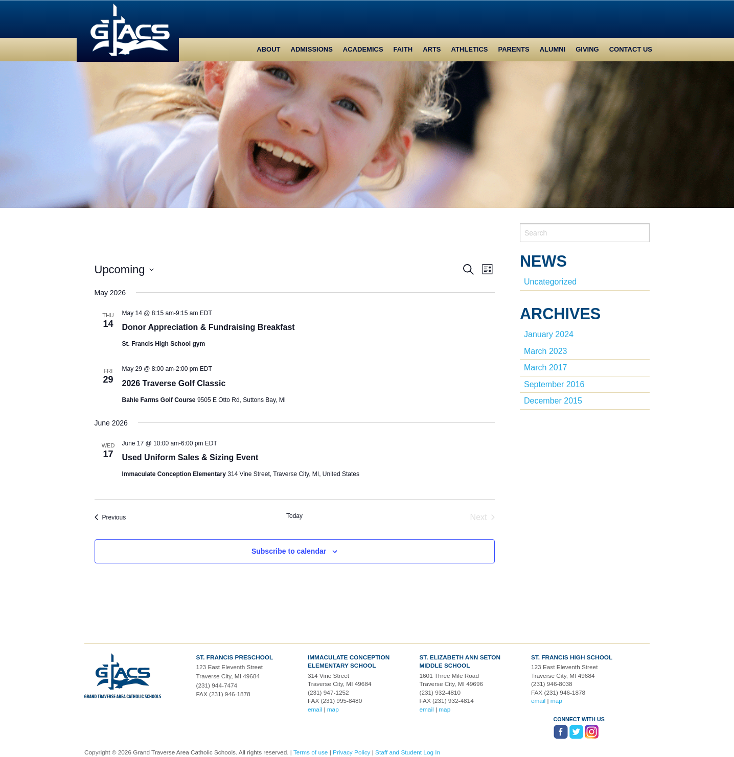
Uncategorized (550, 281)
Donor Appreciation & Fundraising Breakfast (208, 327)
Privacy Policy (351, 752)
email (315, 709)
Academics (363, 49)
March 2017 (545, 367)
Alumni (553, 49)
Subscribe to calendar (288, 551)
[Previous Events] (110, 517)
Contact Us (630, 49)
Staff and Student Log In (407, 752)
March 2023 (545, 351)
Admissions (312, 49)
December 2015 (553, 400)
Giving (587, 49)
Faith (403, 49)
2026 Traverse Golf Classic (174, 383)
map (333, 709)
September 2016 (554, 384)
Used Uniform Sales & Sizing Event (190, 457)
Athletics (469, 49)
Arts (432, 49)
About (268, 49)
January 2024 (549, 334)
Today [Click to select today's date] (294, 515)
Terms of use (310, 752)
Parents (514, 49)
